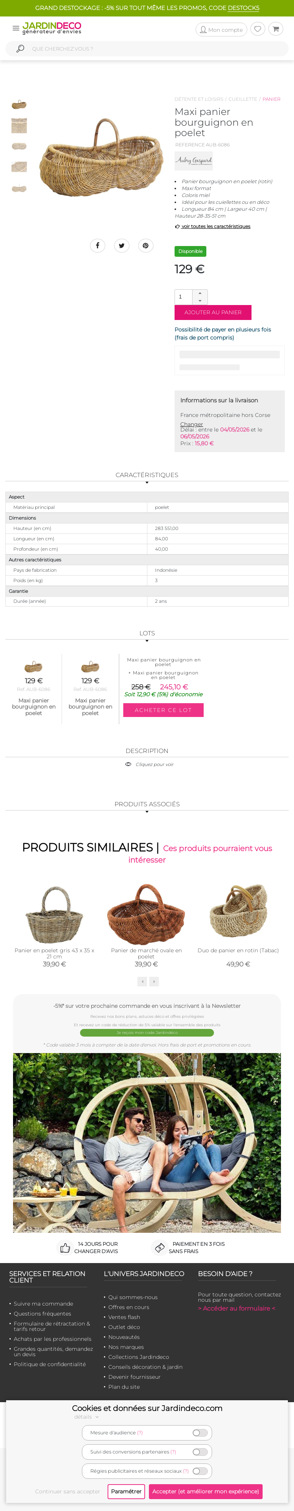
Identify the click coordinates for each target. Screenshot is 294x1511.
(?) (140, 1433)
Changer (191, 424)
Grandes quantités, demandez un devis (53, 1351)
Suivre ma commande (43, 1303)
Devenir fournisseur (134, 1376)
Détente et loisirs (199, 99)
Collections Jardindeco (138, 1357)
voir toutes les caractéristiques (213, 226)
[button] (199, 293)
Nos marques (126, 1347)
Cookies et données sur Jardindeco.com (147, 1408)
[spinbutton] (190, 297)
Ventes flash (124, 1317)
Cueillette (243, 99)
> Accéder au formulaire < (236, 1308)
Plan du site (124, 1386)
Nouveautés (124, 1337)
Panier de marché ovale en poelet (146, 953)
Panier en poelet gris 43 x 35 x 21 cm (54, 953)
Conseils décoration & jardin (145, 1366)
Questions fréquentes (42, 1313)
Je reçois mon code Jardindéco (147, 1032)
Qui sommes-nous (133, 1297)
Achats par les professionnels (52, 1338)
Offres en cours (128, 1307)
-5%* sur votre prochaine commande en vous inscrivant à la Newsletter (147, 1005)
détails (87, 1416)
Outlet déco (124, 1327)
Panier (272, 99)
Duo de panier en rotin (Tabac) (238, 950)
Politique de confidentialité (50, 1364)
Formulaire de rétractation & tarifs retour (52, 1326)
